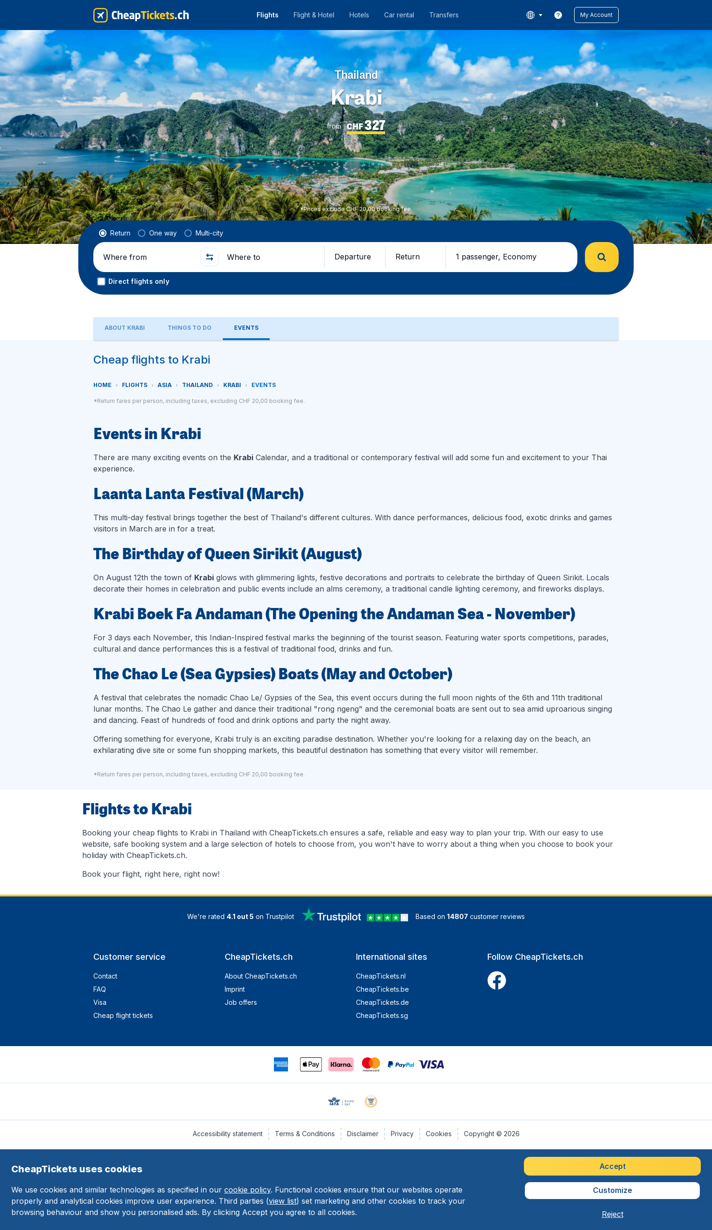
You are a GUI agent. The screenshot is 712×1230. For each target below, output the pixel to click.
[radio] (114, 233)
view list (282, 1201)
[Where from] (147, 257)
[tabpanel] (356, 617)
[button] (596, 15)
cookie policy (247, 1189)
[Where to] (271, 257)
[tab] (124, 328)
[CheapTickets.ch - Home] (141, 15)
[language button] (534, 15)
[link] (558, 15)
